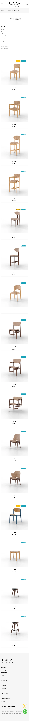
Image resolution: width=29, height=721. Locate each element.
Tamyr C (14, 124)
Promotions (4, 693)
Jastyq (14, 310)
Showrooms (4, 683)
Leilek (14, 606)
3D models (4, 672)
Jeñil (14, 236)
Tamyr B (14, 161)
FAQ (2, 675)
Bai (14, 458)
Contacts (4, 680)
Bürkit (14, 347)
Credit (3, 701)
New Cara (5, 36)
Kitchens (3, 40)
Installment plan (5, 698)
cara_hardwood (8, 706)
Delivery (3, 688)
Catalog (3, 670)
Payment (3, 685)
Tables (3, 29)
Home (2, 10)
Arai (14, 532)
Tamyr (14, 87)
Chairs (9, 10)
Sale (2, 696)
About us (3, 667)
